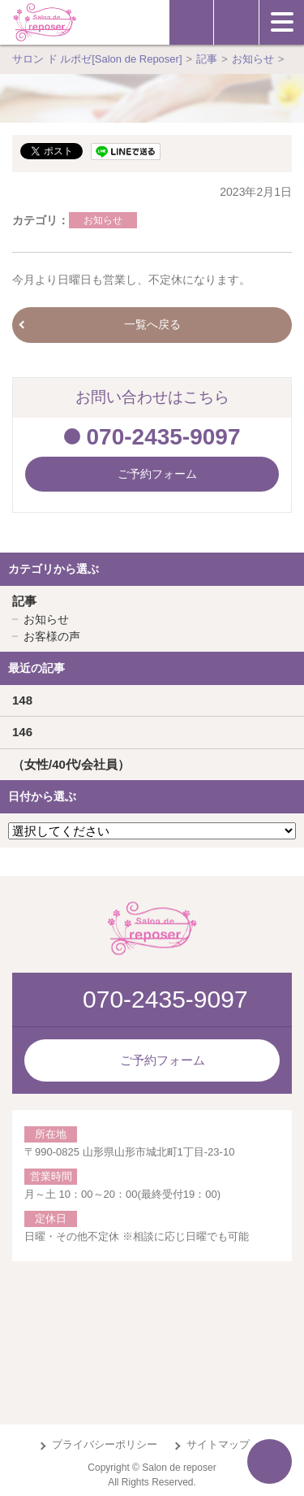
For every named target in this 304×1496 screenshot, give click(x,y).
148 (22, 700)
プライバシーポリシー (104, 1444)
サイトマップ (218, 1444)
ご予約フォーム (162, 1060)
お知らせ (102, 220)
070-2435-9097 (164, 436)
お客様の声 (52, 636)
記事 (24, 601)
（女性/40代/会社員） (71, 764)
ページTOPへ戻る (269, 1461)
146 (22, 732)
